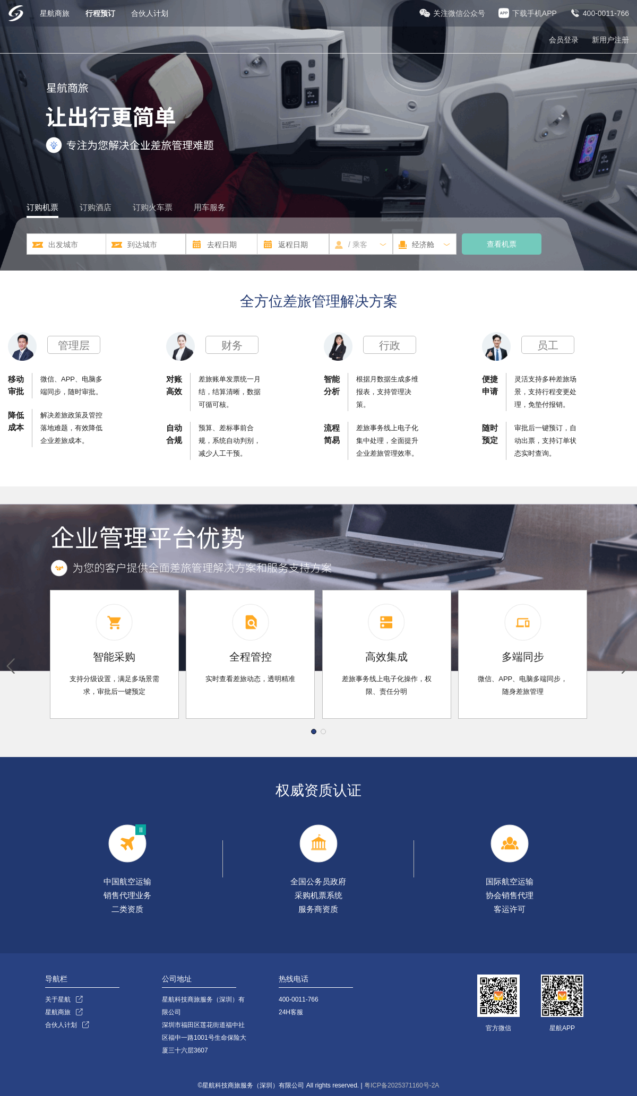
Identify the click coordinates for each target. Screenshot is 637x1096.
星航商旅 (56, 13)
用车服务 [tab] (210, 207)
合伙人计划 (149, 13)
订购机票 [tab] (42, 207)
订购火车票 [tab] (153, 207)
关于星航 (58, 999)
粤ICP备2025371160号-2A (401, 1085)
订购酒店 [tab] (95, 207)
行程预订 (101, 13)
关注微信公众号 (459, 13)
